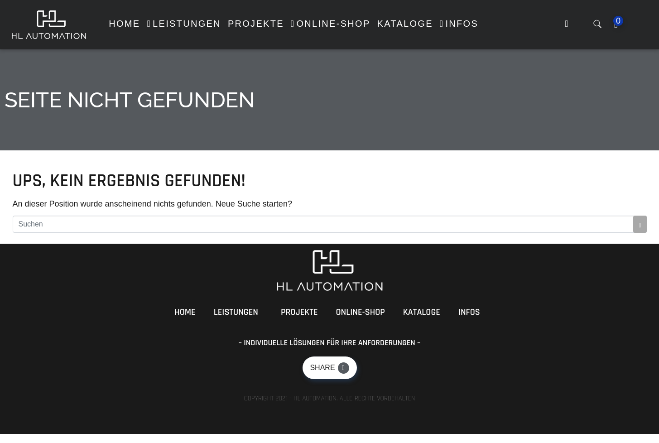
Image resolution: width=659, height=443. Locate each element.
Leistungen (236, 312)
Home (184, 312)
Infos (469, 312)
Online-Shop (360, 312)
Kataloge (421, 312)
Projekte (299, 312)
